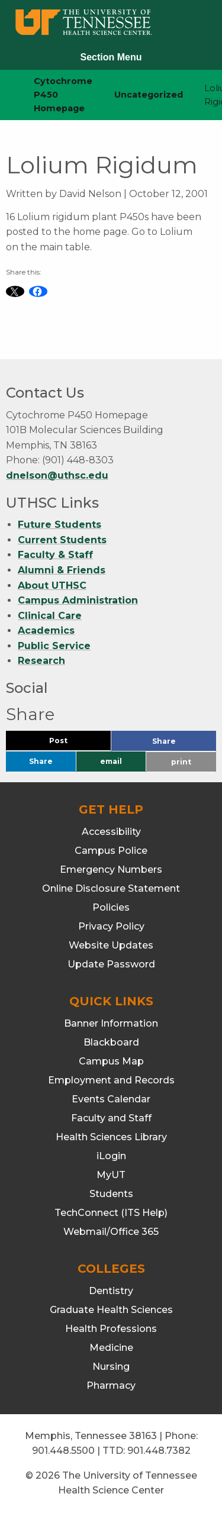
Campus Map (111, 1061)
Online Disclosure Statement (111, 888)
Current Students (62, 540)
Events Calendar (111, 1099)
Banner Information (111, 1023)
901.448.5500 (63, 1450)
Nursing (111, 1366)
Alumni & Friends (61, 570)
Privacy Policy (111, 926)
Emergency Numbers (111, 869)
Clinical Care (50, 615)
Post (72, 743)
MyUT (111, 1174)
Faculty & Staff (55, 554)
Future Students (59, 524)
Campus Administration (78, 600)
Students (111, 1193)
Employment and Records (111, 1080)
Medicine (111, 1347)
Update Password (111, 964)
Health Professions (111, 1328)
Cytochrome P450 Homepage (63, 95)
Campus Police (111, 850)
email (111, 761)
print (181, 761)
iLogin (111, 1156)
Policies (111, 907)
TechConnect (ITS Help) (111, 1212)
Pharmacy (111, 1385)
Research (41, 661)
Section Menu (110, 57)
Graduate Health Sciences (111, 1309)
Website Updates (111, 945)
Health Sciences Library (111, 1137)
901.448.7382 (159, 1450)
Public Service (54, 645)
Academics (46, 630)
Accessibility (111, 831)
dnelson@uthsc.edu (57, 475)
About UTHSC (52, 585)
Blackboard (111, 1042)
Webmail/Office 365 (111, 1231)
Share (183, 744)
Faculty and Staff (111, 1118)
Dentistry (111, 1290)
